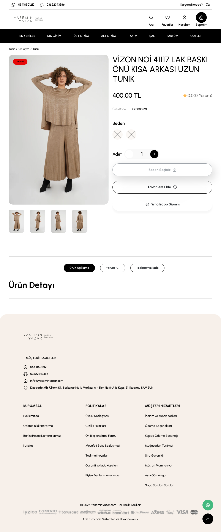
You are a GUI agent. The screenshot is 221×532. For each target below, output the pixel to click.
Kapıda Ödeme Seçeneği (161, 436)
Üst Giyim (24, 48)
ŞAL (152, 36)
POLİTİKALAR (96, 406)
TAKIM (132, 36)
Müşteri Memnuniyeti (159, 465)
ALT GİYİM (108, 36)
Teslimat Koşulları (96, 455)
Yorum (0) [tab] (112, 268)
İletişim (28, 446)
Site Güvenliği (154, 455)
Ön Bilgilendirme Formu (100, 436)
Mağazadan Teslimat (159, 446)
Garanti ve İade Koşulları (101, 465)
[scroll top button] (207, 518)
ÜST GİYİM (81, 36)
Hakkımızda (31, 416)
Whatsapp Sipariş (162, 204)
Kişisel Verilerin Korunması (102, 475)
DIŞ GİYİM (54, 36)
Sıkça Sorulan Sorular (159, 485)
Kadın (12, 48)
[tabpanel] (110, 285)
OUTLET (196, 36)
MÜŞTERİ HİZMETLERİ (162, 406)
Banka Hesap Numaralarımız (42, 436)
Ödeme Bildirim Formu (38, 426)
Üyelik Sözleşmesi (97, 416)
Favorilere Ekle (162, 187)
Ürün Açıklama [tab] (79, 268)
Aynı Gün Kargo (155, 475)
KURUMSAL (32, 406)
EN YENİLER (27, 36)
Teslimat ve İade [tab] (147, 268)
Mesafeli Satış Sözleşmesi (102, 446)
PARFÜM (172, 36)
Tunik (36, 48)
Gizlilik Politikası (95, 426)
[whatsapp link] (207, 505)
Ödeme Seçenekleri (158, 426)
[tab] (197, 95)
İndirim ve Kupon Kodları (161, 416)
